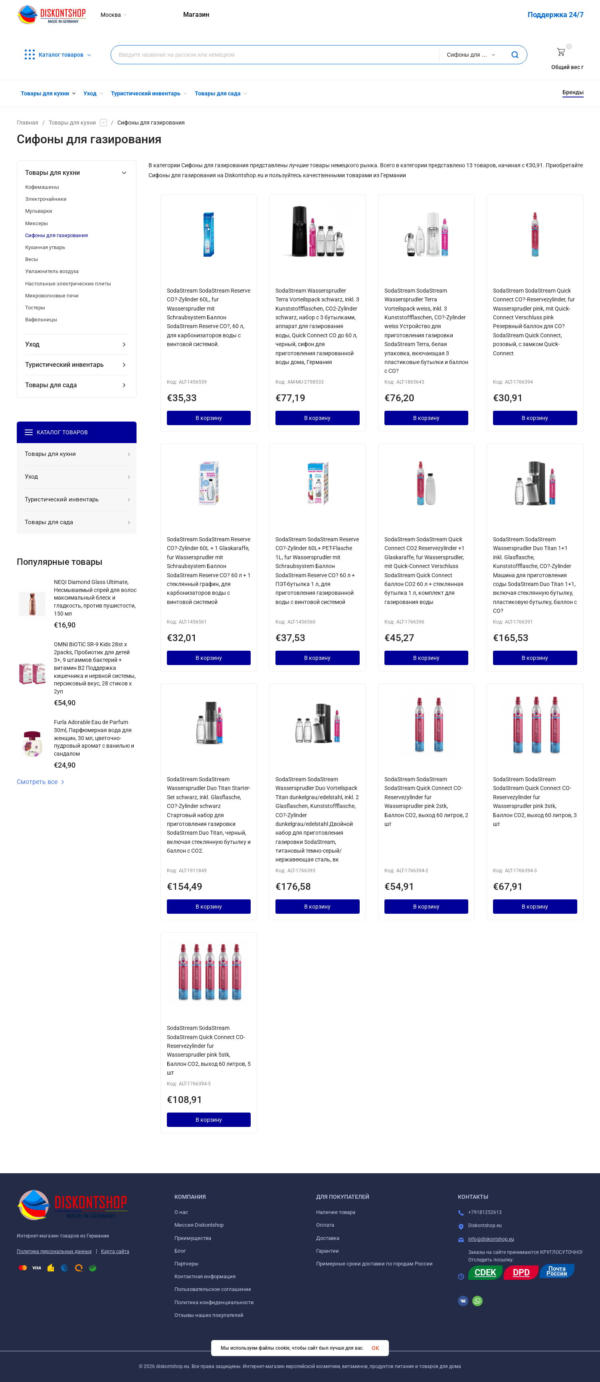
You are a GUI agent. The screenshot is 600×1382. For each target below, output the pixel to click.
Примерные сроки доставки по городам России (374, 1264)
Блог (180, 1251)
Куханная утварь (45, 247)
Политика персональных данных (54, 1251)
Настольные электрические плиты (68, 284)
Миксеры (36, 223)
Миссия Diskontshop (199, 1225)
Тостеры (35, 308)
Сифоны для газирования (56, 235)
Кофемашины (42, 187)
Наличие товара (335, 1212)
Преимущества (192, 1238)
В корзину (209, 418)
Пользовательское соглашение (212, 1289)
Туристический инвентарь (64, 364)
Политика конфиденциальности (214, 1302)
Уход (32, 344)
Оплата (325, 1225)
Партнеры (186, 1264)
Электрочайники (46, 199)
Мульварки (38, 211)
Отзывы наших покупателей (209, 1315)
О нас (181, 1212)
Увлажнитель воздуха (52, 271)
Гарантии (327, 1251)
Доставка (327, 1238)
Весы (31, 259)
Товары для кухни (72, 122)
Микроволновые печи (52, 296)
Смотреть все (41, 782)
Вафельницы (41, 320)
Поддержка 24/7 (556, 14)
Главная (27, 122)
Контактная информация (205, 1276)
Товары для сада (51, 385)
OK (375, 1348)
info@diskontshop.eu (491, 1239)
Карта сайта (115, 1251)
